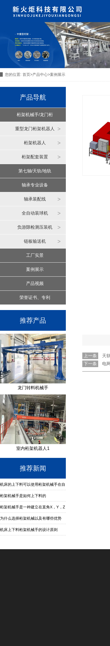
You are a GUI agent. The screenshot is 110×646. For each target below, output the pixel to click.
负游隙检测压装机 (34, 227)
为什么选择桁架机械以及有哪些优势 (30, 518)
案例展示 (35, 269)
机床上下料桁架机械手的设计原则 (29, 529)
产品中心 (40, 74)
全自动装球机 (35, 213)
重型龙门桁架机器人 (35, 128)
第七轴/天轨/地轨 (35, 171)
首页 (26, 74)
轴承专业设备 (35, 185)
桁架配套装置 (35, 156)
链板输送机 (35, 241)
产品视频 (35, 283)
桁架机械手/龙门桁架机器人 (35, 117)
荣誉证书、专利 (34, 297)
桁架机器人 (35, 142)
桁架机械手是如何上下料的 (23, 495)
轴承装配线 (35, 199)
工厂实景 (35, 255)
